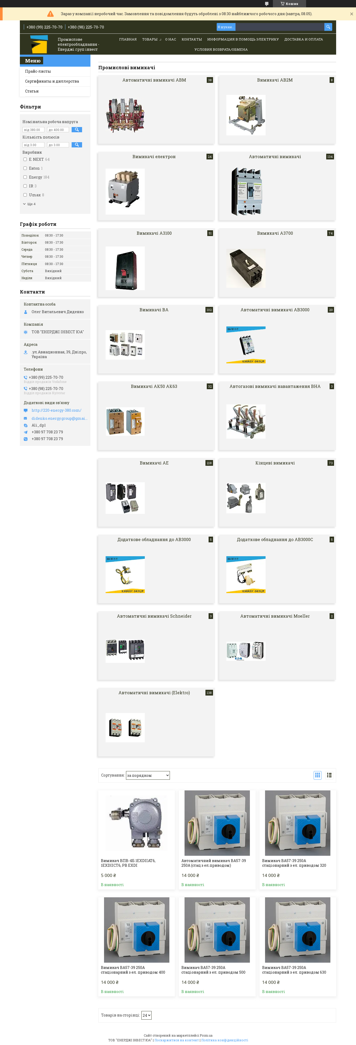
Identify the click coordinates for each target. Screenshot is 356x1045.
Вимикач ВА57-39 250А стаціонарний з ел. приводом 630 (294, 970)
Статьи (32, 91)
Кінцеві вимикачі (275, 463)
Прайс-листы (38, 71)
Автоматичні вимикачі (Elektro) (154, 692)
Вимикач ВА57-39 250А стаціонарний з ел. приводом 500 (213, 970)
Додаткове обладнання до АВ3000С (275, 539)
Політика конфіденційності (224, 1040)
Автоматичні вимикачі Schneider (154, 616)
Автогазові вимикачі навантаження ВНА (275, 386)
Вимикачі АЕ (154, 463)
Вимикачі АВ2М (275, 80)
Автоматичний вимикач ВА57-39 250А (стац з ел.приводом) (213, 863)
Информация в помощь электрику (243, 39)
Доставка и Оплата (303, 39)
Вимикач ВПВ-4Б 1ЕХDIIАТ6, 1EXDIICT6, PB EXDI (128, 863)
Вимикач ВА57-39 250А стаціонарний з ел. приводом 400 (133, 970)
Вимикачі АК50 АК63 (154, 386)
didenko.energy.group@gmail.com (60, 418)
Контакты (192, 39)
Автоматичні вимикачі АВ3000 (274, 309)
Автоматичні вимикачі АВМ (154, 80)
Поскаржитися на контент (176, 1040)
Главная (128, 39)
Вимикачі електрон (154, 156)
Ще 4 (31, 204)
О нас (170, 39)
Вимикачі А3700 (275, 233)
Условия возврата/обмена (221, 49)
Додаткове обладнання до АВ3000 (154, 539)
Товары (149, 39)
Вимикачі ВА (154, 309)
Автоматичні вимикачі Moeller (275, 616)
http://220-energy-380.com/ (57, 410)
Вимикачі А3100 (154, 233)
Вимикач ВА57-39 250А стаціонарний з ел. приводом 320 (294, 863)
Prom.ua (206, 1035)
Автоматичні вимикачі (275, 156)
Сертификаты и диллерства (52, 81)
